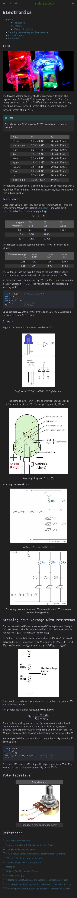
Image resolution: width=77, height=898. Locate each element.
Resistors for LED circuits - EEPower (22, 871)
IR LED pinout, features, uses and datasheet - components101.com (37, 880)
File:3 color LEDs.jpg (15, 875)
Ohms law (42, 207)
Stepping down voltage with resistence (28, 32)
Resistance (19, 22)
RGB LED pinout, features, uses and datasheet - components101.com (38, 888)
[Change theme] (10, 3)
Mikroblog (10, 866)
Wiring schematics (23, 29)
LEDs (10, 19)
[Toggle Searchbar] (16, 3)
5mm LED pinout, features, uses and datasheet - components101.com (39, 884)
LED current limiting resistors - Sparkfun (24, 858)
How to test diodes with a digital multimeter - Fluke (29, 845)
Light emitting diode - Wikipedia (20, 849)
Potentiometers (16, 35)
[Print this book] (73, 3)
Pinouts (18, 25)
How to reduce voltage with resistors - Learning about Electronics (36, 853)
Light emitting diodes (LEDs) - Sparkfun (24, 862)
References (14, 38)
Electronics (17, 12)
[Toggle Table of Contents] (4, 3)
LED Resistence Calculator (18, 840)
